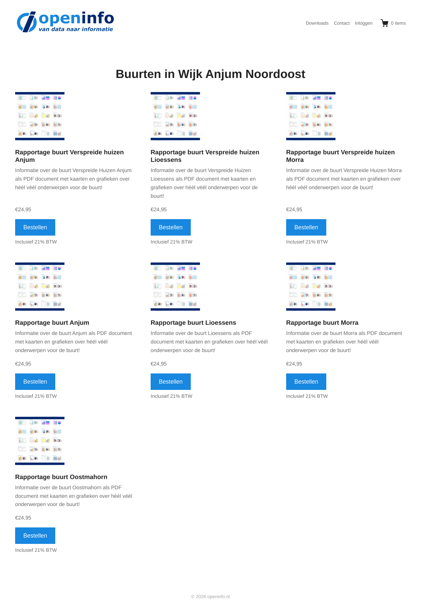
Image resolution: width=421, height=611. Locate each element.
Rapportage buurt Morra (322, 322)
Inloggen (364, 23)
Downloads (317, 23)
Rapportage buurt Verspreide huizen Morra (340, 156)
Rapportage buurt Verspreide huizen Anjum (69, 156)
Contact (342, 23)
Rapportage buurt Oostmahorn (61, 477)
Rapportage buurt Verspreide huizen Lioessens (205, 156)
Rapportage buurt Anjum (52, 322)
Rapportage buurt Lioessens (193, 322)
